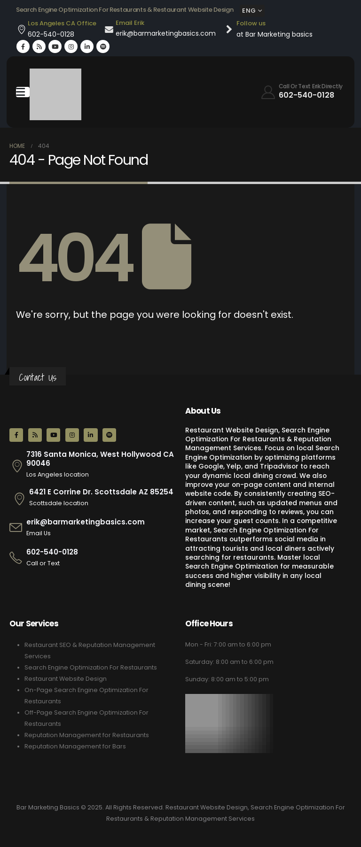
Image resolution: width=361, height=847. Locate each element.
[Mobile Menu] (23, 92)
